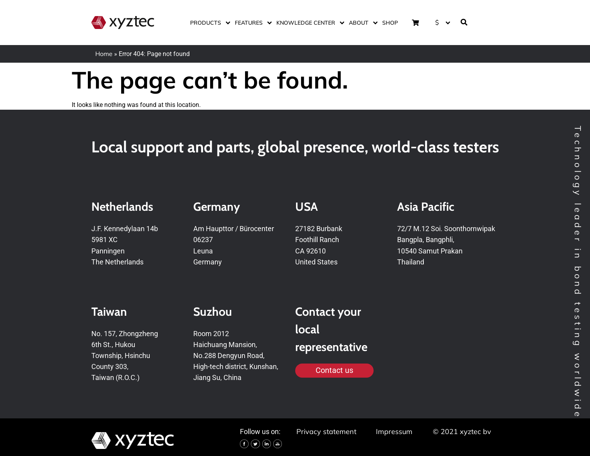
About (361, 23)
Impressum (394, 431)
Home (104, 54)
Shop (390, 22)
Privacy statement (326, 431)
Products (208, 23)
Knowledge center (308, 23)
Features (252, 23)
